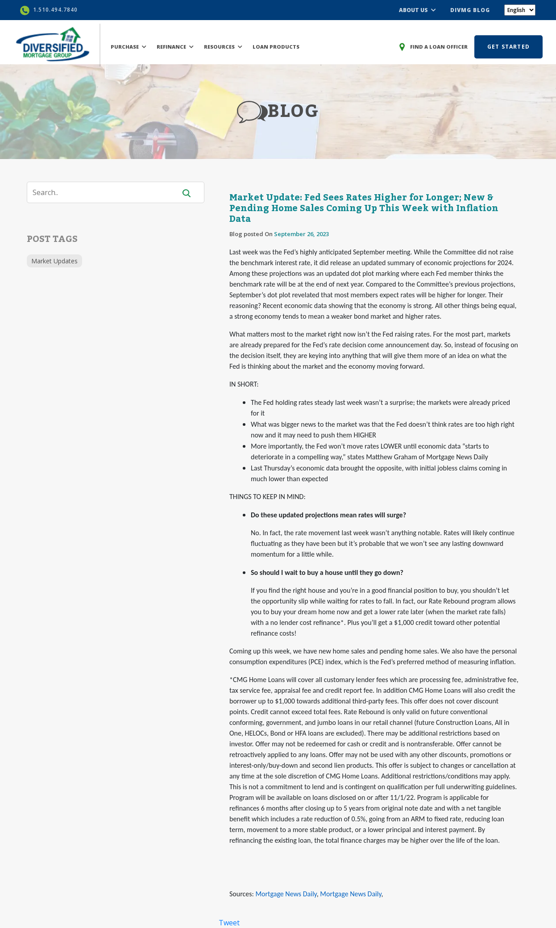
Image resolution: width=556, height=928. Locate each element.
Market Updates (54, 261)
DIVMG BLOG (470, 10)
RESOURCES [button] (223, 46)
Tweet (229, 923)
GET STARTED (508, 46)
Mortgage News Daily (285, 894)
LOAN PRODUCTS (276, 46)
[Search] (107, 192)
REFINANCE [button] (175, 46)
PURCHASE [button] (128, 46)
